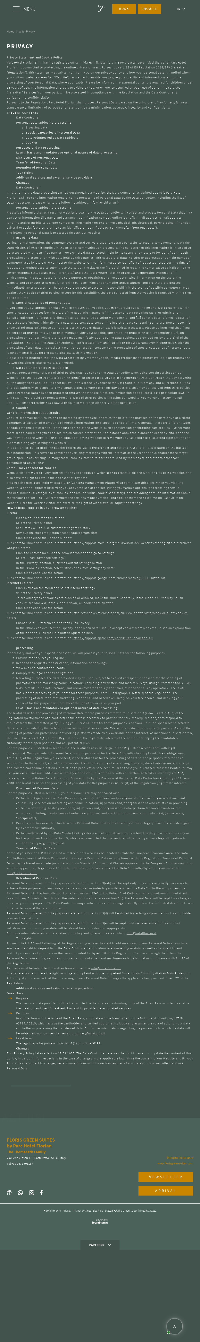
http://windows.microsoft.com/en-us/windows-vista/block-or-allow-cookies (130, 613)
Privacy (67, 1303)
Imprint (57, 1303)
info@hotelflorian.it (105, 202)
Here (23, 503)
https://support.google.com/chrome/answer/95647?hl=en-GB (119, 578)
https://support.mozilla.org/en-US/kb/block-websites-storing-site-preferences (132, 543)
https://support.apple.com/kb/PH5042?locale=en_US (113, 638)
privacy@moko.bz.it (90, 1033)
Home (47, 1303)
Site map (98, 1303)
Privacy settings (82, 1303)
